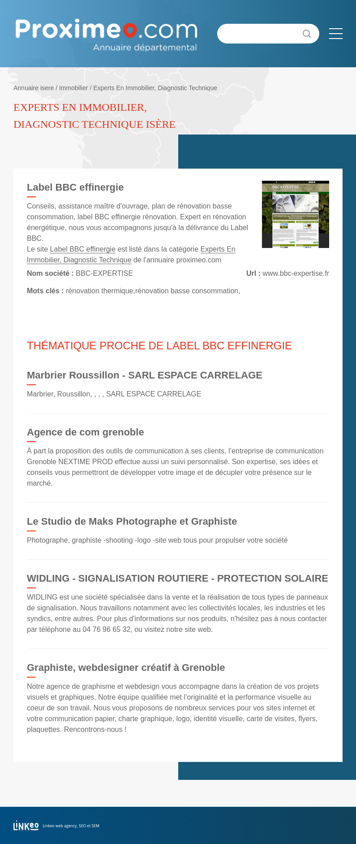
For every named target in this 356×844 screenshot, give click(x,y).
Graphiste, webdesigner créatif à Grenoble (126, 667)
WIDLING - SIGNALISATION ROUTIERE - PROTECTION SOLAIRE (177, 578)
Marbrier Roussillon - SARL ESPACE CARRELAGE (144, 375)
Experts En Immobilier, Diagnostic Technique (155, 87)
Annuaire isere (33, 87)
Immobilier (73, 87)
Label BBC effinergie (83, 249)
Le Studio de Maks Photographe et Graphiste (132, 521)
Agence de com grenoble (85, 432)
